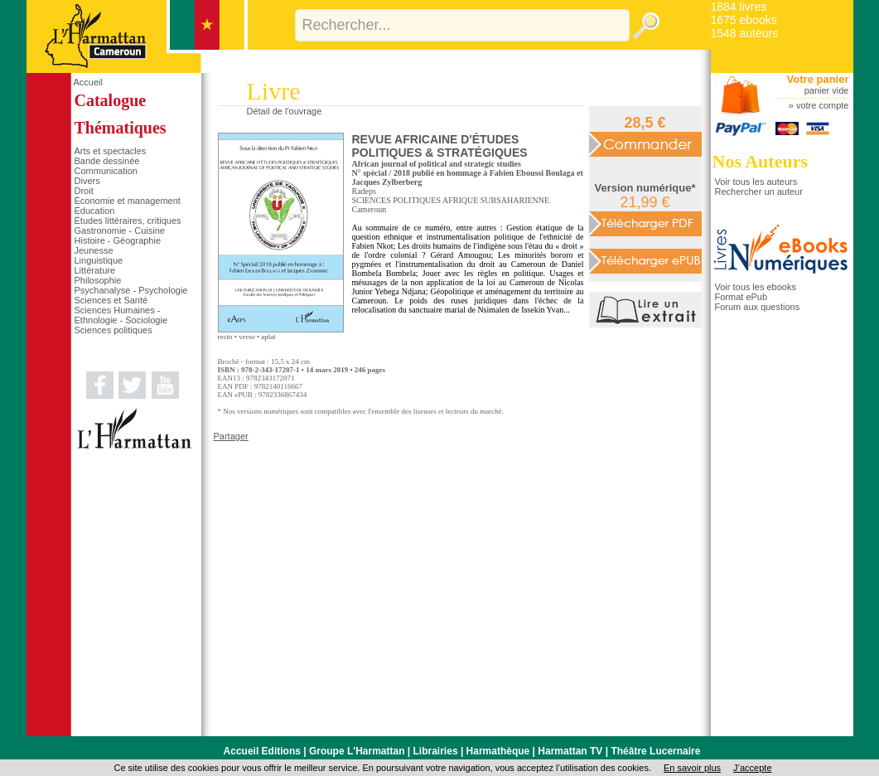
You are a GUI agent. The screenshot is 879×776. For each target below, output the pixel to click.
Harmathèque (498, 751)
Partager (231, 436)
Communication (106, 171)
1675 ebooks (744, 20)
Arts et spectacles (111, 151)
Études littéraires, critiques (128, 221)
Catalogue (111, 100)
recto (225, 336)
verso (247, 336)
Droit (84, 191)
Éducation (95, 211)
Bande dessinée (107, 161)
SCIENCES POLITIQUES (397, 200)
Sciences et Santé (111, 300)
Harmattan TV (570, 751)
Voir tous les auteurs (756, 182)
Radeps (364, 191)
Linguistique (99, 260)
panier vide (826, 90)
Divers (87, 181)
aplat (268, 336)
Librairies (435, 751)
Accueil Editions (262, 751)
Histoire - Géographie (118, 240)
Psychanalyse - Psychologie (131, 290)
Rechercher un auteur (759, 191)
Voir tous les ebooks (755, 287)
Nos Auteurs (760, 161)
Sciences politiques (113, 330)
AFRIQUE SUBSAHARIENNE (495, 200)
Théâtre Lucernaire (655, 751)
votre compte (822, 105)
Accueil (88, 82)
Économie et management (128, 201)
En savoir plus (692, 768)
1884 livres (739, 6)
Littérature (95, 270)
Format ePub (741, 297)
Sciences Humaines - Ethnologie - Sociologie (121, 315)
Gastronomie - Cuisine (120, 230)
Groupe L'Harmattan (357, 751)
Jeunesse (94, 250)
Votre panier (818, 79)
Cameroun (369, 209)
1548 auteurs (745, 33)
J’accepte (752, 768)
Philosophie (98, 280)
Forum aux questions (757, 307)
